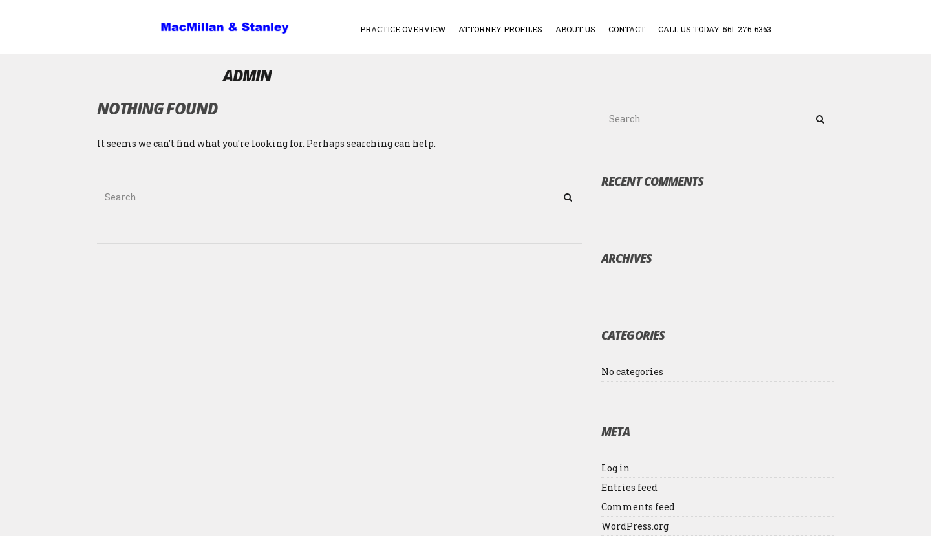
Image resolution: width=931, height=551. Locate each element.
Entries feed (629, 487)
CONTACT (626, 29)
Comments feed (638, 507)
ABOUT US (575, 29)
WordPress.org (635, 526)
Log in (615, 468)
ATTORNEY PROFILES (500, 29)
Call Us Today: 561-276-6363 (714, 29)
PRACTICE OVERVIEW (402, 29)
